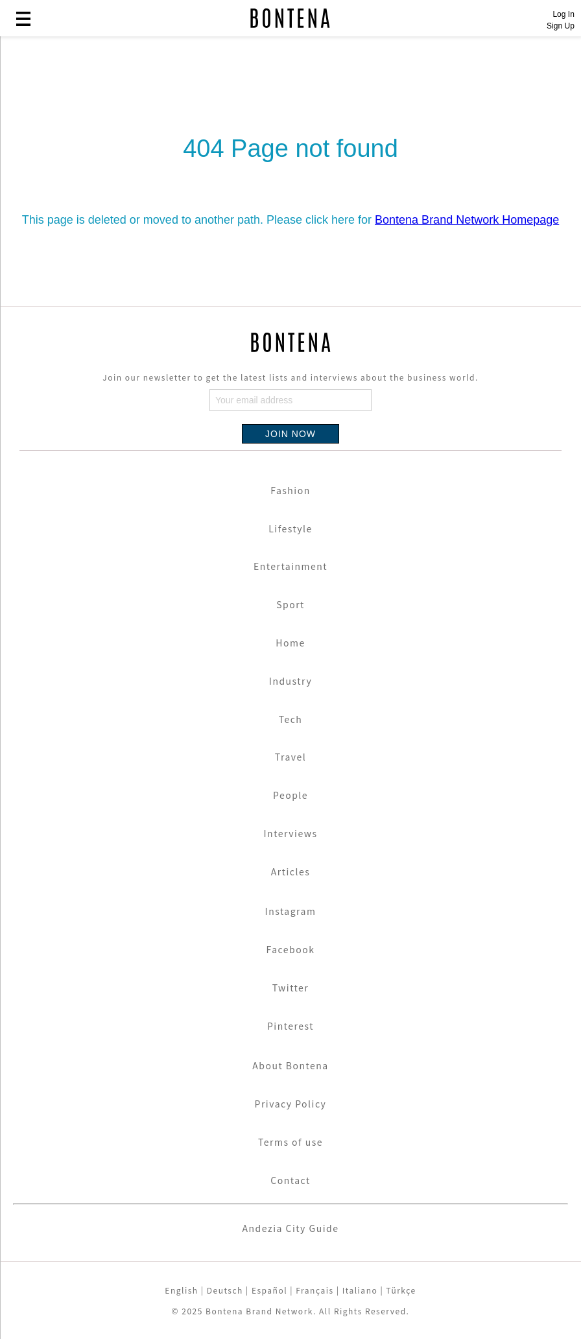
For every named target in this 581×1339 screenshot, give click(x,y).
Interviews (291, 833)
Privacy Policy (291, 1103)
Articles (291, 871)
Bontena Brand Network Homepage (467, 219)
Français (314, 1290)
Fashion (290, 490)
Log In (563, 14)
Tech (291, 719)
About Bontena (290, 1065)
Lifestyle (290, 528)
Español (269, 1290)
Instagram (290, 911)
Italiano (360, 1290)
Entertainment (290, 566)
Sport (290, 604)
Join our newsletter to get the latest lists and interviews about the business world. (290, 377)
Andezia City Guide (291, 1228)
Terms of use (290, 1141)
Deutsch (225, 1290)
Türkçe (401, 1290)
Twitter (290, 987)
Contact (290, 1180)
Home (290, 642)
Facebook (291, 949)
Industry (290, 680)
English (181, 1290)
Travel (290, 756)
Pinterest (290, 1025)
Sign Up (561, 25)
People (290, 794)
